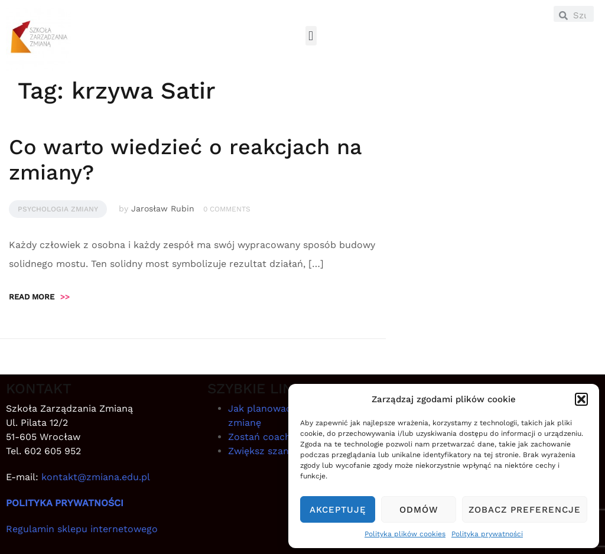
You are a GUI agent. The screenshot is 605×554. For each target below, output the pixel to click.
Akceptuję (338, 509)
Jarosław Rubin (162, 208)
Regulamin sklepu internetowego (82, 529)
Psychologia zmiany (58, 209)
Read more (39, 296)
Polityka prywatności (487, 534)
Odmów (418, 509)
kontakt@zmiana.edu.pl (95, 477)
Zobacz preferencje (525, 509)
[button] (581, 399)
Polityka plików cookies (405, 534)
